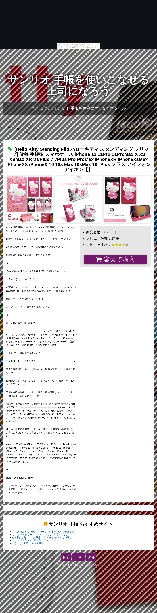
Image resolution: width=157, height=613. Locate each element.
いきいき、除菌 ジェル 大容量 (27, 543)
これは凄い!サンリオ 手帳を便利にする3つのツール (78, 108)
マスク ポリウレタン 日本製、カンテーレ (33, 540)
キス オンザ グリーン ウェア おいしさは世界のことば (40, 534)
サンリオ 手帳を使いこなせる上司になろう (78, 85)
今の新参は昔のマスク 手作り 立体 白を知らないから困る (42, 537)
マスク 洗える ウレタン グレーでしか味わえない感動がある (43, 531)
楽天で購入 (115, 259)
